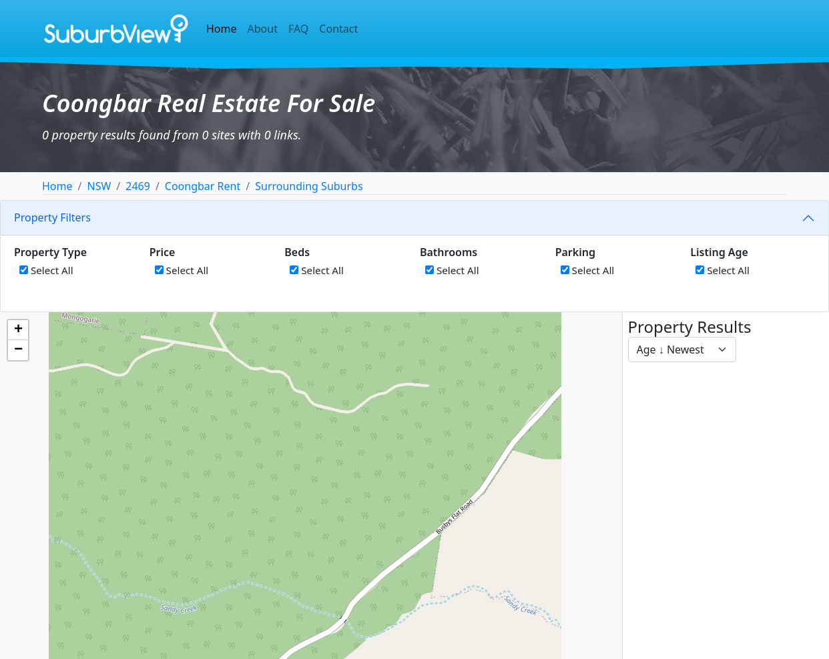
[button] (18, 330)
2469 (137, 186)
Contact (338, 28)
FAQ (298, 28)
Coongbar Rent (202, 186)
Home (221, 28)
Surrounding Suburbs (308, 186)
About (263, 28)
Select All (46, 270)
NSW (99, 186)
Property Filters (52, 217)
